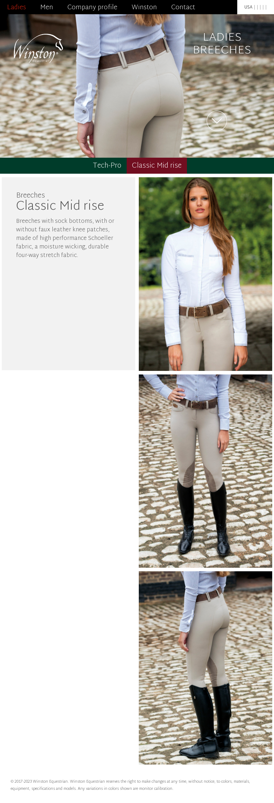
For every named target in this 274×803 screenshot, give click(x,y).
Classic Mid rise (157, 165)
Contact (183, 8)
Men (46, 8)
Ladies (16, 8)
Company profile (92, 8)
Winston (144, 8)
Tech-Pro (107, 165)
